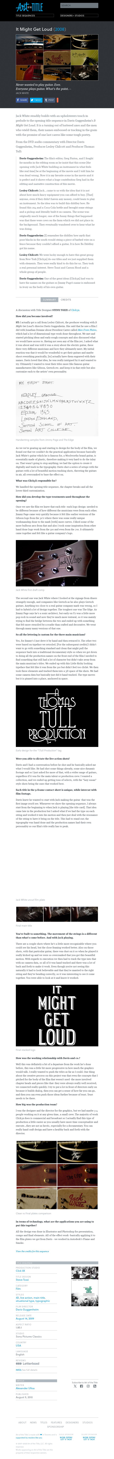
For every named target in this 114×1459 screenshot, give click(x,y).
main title (39, 1297)
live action (26, 1297)
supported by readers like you (29, 1437)
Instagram (88, 1386)
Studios (87, 1422)
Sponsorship (55, 1426)
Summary (49, 299)
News (33, 1422)
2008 (60, 29)
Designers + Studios (77, 16)
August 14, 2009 (25, 1318)
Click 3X (20, 1270)
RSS (95, 1386)
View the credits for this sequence (32, 1251)
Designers (72, 1422)
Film (18, 1288)
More (57, 100)
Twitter (75, 1386)
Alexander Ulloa (25, 1388)
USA (18, 1345)
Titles (43, 1422)
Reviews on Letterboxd (27, 1363)
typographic (43, 1301)
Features (56, 1422)
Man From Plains (87, 330)
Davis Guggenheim (27, 1309)
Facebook (81, 1386)
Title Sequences (29, 16)
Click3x (75, 310)
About (22, 1422)
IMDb (19, 1369)
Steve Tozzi (22, 1279)
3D (17, 1297)
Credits (66, 299)
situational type (25, 1301)
